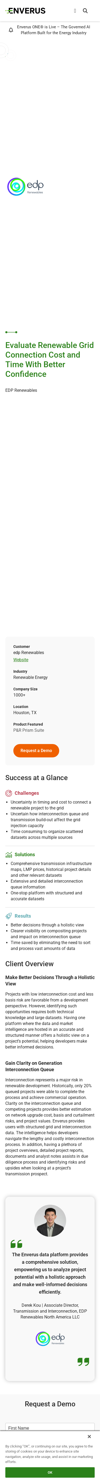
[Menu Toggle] (75, 10)
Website (20, 659)
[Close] (89, 1436)
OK (50, 1472)
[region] (50, 1454)
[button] (85, 11)
